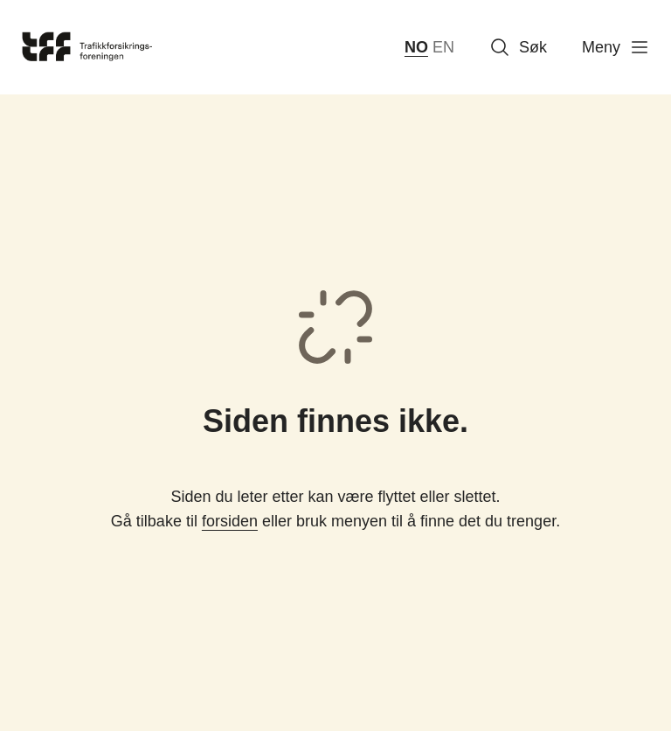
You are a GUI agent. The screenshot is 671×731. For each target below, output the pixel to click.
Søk (518, 47)
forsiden (230, 521)
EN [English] (443, 47)
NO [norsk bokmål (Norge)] (416, 47)
